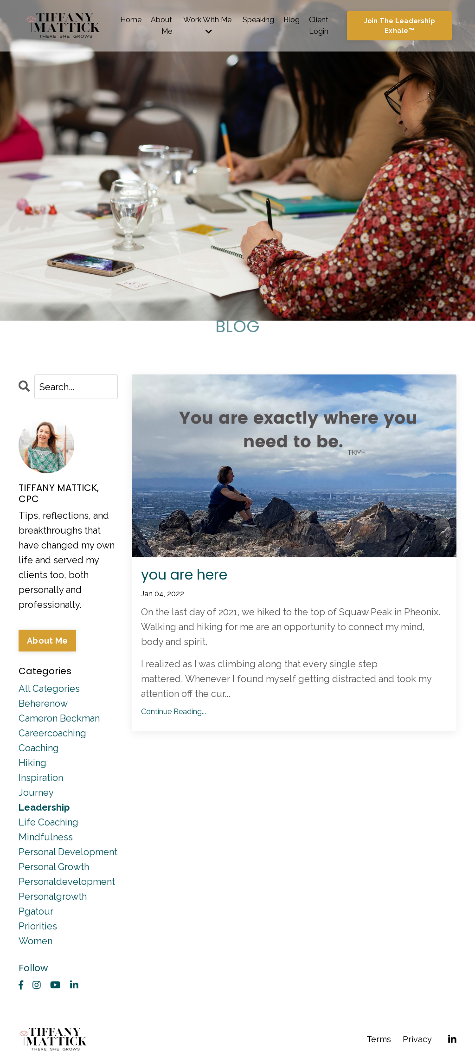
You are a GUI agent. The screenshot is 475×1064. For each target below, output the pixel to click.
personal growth (54, 866)
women (35, 941)
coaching (39, 748)
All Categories (49, 688)
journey (36, 792)
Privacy (417, 1039)
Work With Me (207, 25)
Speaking (258, 19)
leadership (44, 807)
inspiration (41, 777)
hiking (32, 762)
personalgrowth (53, 896)
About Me (161, 25)
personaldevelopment (67, 881)
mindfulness (46, 837)
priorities (38, 926)
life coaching (48, 822)
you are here (184, 575)
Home (130, 19)
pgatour (36, 911)
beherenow (43, 703)
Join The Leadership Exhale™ (399, 26)
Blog (291, 19)
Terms (378, 1039)
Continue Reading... (173, 711)
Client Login (318, 25)
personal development (68, 852)
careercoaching (52, 733)
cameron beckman (59, 718)
